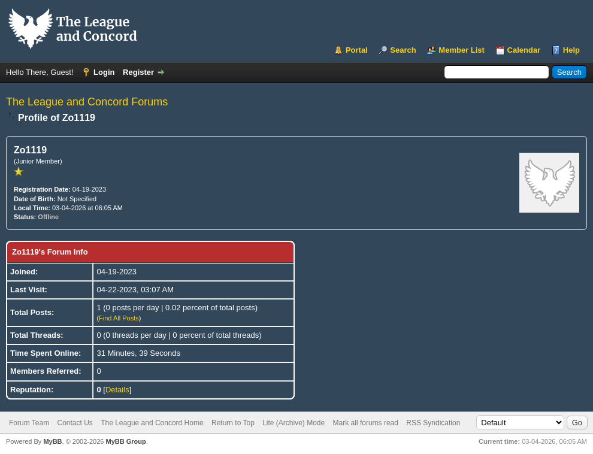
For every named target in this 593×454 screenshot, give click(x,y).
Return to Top (233, 423)
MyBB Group (125, 441)
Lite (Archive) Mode (293, 423)
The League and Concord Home (152, 423)
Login (103, 72)
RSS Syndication (433, 423)
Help (571, 50)
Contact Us (74, 423)
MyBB (52, 441)
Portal (357, 50)
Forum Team (29, 423)
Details (117, 389)
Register (138, 72)
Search (403, 50)
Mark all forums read (365, 423)
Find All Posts (119, 318)
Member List (461, 50)
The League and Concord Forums (87, 102)
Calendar (524, 50)
